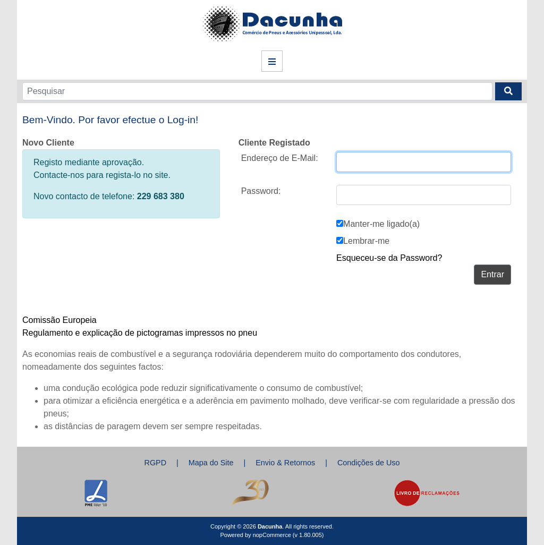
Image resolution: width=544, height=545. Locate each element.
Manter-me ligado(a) (381, 223)
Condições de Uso (368, 462)
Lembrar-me (366, 240)
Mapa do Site (211, 462)
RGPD (155, 462)
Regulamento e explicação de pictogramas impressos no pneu (139, 332)
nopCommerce (272, 535)
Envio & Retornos (285, 462)
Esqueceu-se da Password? (389, 257)
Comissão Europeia (59, 320)
